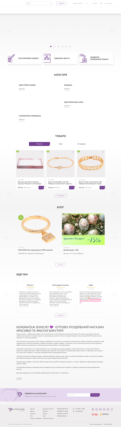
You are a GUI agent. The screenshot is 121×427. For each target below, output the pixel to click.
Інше (110, 8)
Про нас (32, 409)
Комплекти (73, 8)
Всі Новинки (60, 196)
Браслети (51, 8)
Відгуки (32, 411)
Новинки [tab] (39, 144)
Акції (44, 416)
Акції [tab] (60, 144)
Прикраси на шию (65, 9)
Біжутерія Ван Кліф (104, 9)
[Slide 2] (54, 46)
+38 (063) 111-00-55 (62, 413)
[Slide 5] (66, 46)
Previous (15, 170)
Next (105, 170)
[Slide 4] (62, 46)
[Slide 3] (58, 46)
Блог (31, 416)
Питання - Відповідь (36, 418)
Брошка (80, 8)
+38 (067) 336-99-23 (62, 409)
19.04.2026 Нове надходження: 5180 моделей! (35, 250)
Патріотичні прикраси (12, 9)
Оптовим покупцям (48, 418)
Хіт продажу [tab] (81, 144)
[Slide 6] (70, 46)
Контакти (32, 413)
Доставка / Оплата (48, 409)
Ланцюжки (43, 8)
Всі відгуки (60, 318)
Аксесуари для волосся (89, 10)
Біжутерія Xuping (97, 9)
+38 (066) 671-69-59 (62, 411)
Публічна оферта (108, 424)
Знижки (45, 413)
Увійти (95, 3)
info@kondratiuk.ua (62, 416)
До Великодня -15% (71, 250)
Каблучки (35, 8)
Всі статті (60, 265)
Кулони (58, 8)
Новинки (61, 3)
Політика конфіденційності (95, 424)
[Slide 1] (51, 46)
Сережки (27, 8)
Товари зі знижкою (20, 9)
